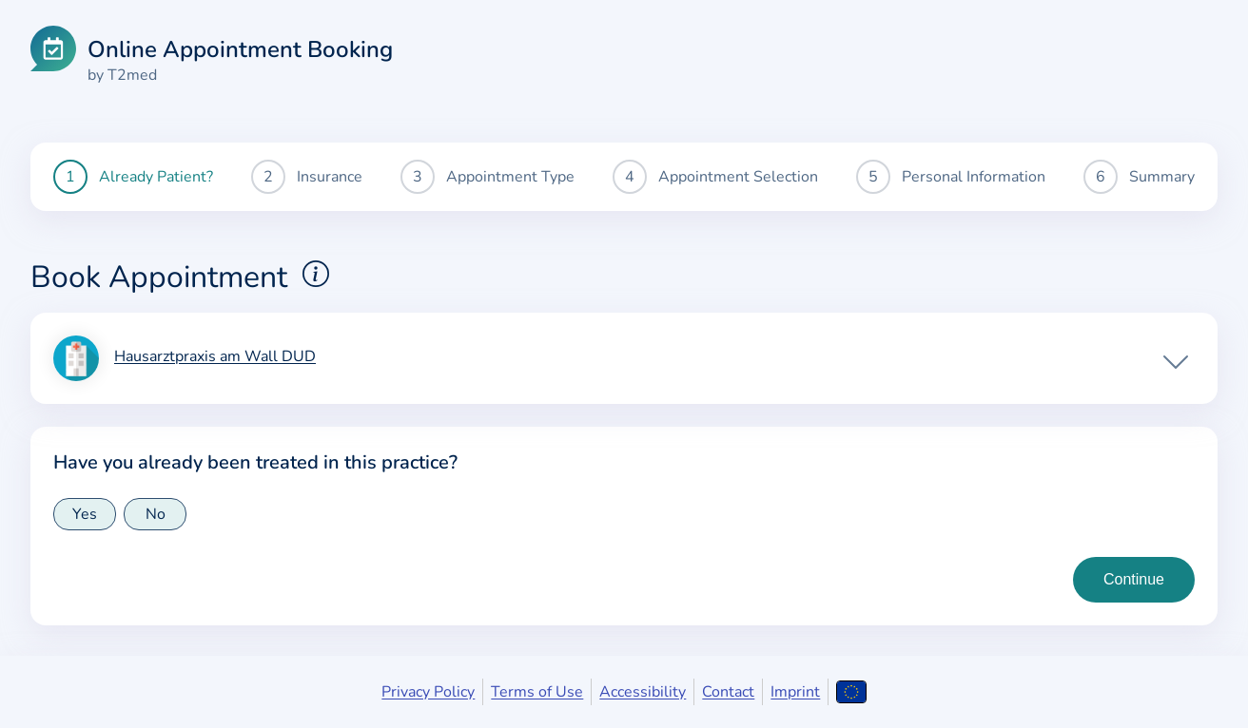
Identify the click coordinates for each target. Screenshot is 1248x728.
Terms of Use (537, 691)
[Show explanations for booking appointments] (315, 273)
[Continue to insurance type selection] (1134, 580)
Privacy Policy (428, 691)
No (156, 514)
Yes (84, 514)
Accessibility (642, 691)
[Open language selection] (851, 691)
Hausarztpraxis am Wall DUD (215, 357)
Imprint (795, 691)
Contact (728, 691)
